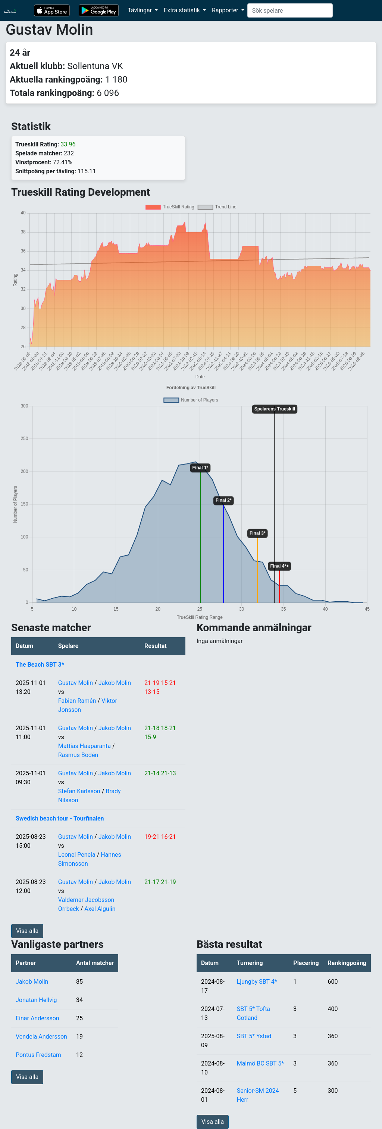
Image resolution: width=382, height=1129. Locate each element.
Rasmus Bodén (78, 755)
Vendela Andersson (41, 1036)
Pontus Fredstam (38, 1054)
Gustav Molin (75, 682)
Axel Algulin (99, 908)
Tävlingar (140, 10)
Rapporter (226, 10)
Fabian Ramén (77, 700)
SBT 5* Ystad (254, 1036)
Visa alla (27, 930)
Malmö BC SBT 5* (260, 1063)
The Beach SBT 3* (40, 664)
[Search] (290, 10)
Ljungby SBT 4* (257, 981)
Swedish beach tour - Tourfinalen (60, 818)
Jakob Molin (114, 682)
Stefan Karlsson (79, 791)
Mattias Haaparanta (84, 746)
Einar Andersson (37, 1018)
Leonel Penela (77, 854)
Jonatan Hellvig (36, 1000)
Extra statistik (182, 10)
